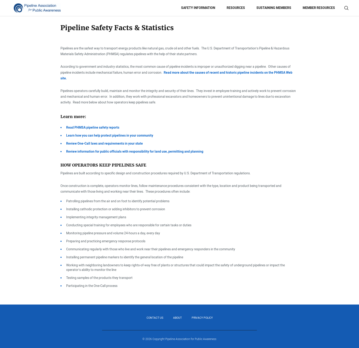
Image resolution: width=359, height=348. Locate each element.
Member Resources (319, 8)
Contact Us (155, 317)
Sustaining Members (273, 8)
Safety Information (198, 8)
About (177, 317)
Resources (236, 8)
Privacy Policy (202, 317)
